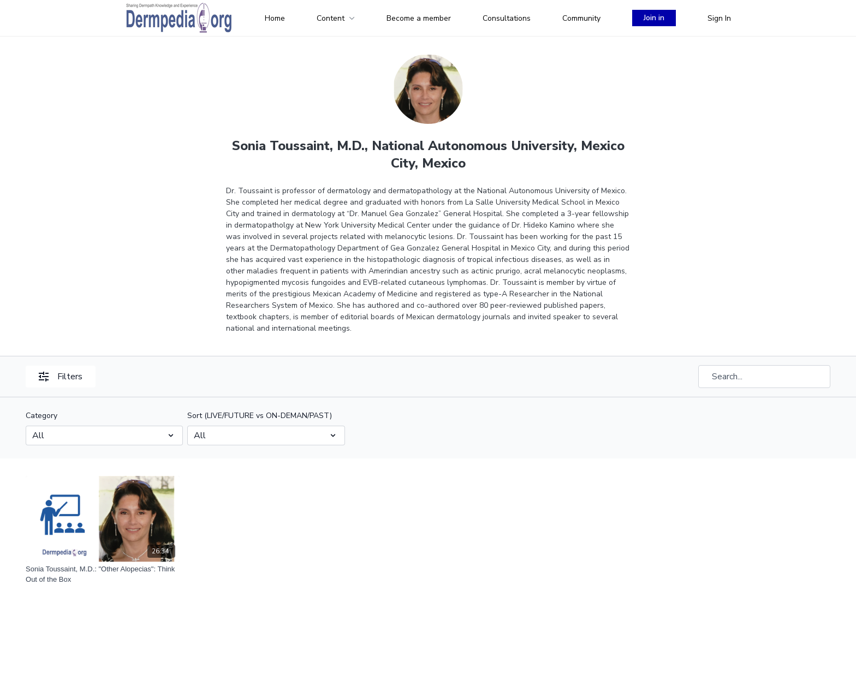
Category (41, 415)
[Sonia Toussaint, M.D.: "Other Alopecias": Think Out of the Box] (103, 574)
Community (581, 18)
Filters (60, 377)
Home (275, 18)
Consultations (507, 18)
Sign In (719, 18)
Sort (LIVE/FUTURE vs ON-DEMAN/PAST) (259, 415)
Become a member (419, 18)
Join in (654, 18)
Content (336, 18)
